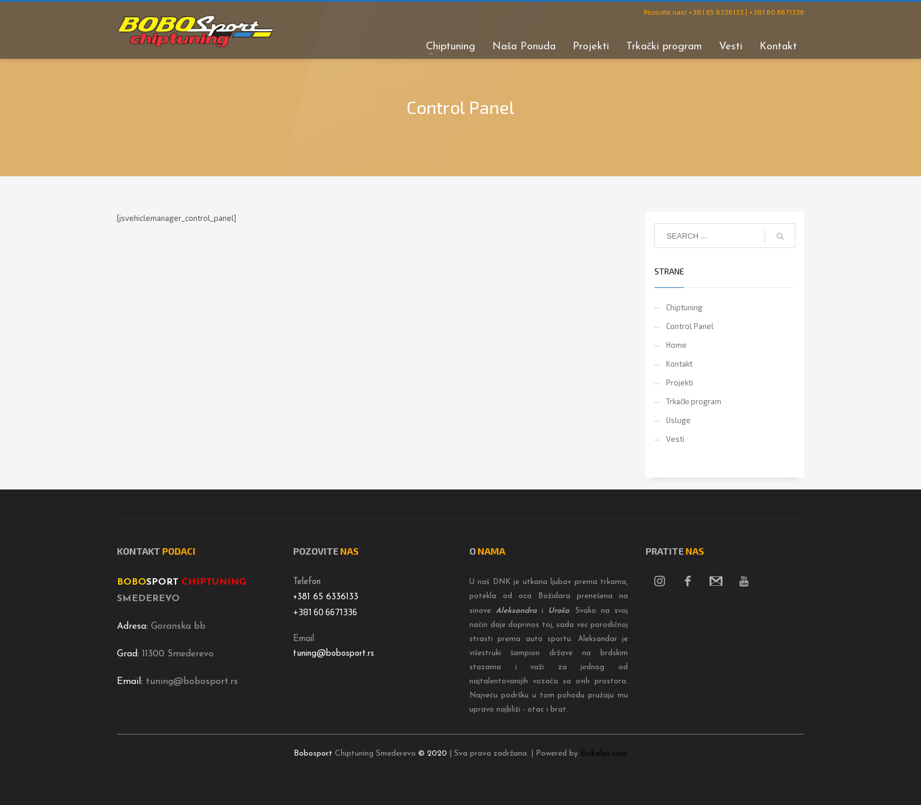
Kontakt (679, 363)
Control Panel (690, 326)
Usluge (678, 420)
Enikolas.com (603, 753)
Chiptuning (684, 307)
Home (676, 345)
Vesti (675, 439)
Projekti (679, 382)
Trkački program (693, 401)
